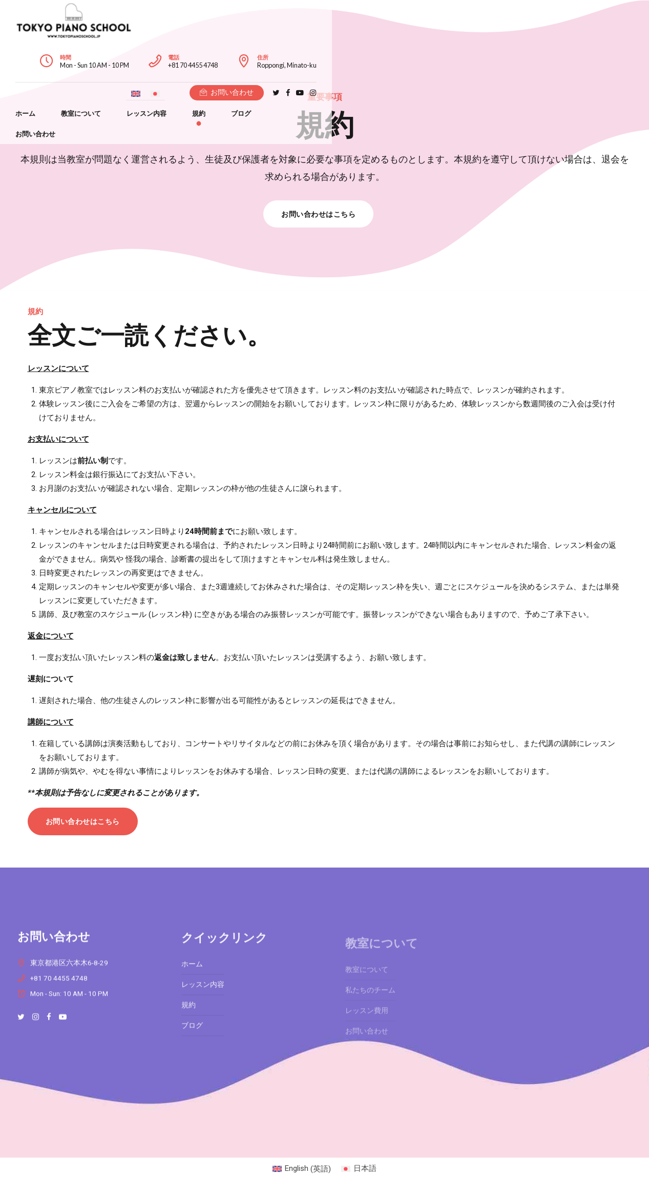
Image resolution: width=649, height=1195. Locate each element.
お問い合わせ (392, 52)
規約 (294, 52)
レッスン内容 (242, 52)
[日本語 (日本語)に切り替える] (359, 1169)
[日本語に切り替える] (470, 53)
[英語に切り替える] (451, 53)
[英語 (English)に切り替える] (301, 1169)
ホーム (121, 52)
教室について (176, 52)
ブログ (336, 52)
